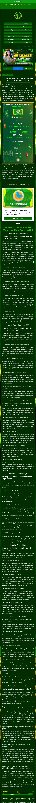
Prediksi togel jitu (7, 298)
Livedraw (25, 23)
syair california (14, 168)
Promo (18, 68)
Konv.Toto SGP (25, 36)
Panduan (25, 42)
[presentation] (17, 223)
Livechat (21, 7)
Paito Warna (11, 36)
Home (10, 23)
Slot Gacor (10, 33)
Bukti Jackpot (25, 39)
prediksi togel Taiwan (16, 628)
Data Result (25, 30)
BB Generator (25, 33)
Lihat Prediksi (18, 218)
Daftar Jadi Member (26, 4)
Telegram (14, 7)
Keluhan (11, 42)
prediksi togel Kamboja (22, 485)
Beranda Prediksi (8, 74)
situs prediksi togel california (24, 85)
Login (8, 68)
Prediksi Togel (10, 26)
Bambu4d (18, 249)
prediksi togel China (7, 557)
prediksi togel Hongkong (20, 408)
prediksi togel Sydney (23, 262)
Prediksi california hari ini (9, 165)
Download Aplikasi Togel (12, 4)
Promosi (25, 26)
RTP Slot (28, 68)
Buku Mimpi (11, 39)
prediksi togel (21, 270)
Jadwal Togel (10, 30)
